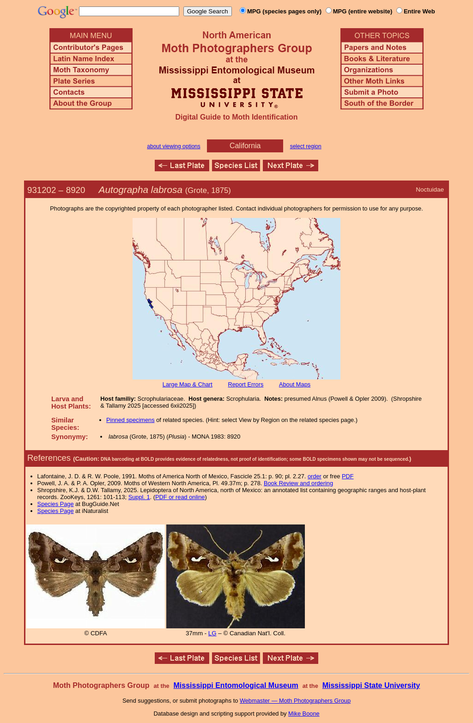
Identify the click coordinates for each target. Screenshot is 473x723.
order (314, 476)
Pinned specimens (130, 419)
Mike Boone (304, 713)
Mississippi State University (371, 685)
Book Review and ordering (298, 483)
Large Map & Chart (187, 384)
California (245, 146)
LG (212, 633)
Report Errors (246, 384)
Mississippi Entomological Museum (235, 685)
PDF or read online (180, 497)
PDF (348, 476)
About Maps (294, 384)
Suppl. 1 (139, 497)
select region (305, 146)
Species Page (55, 503)
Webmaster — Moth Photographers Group (295, 700)
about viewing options (173, 146)
